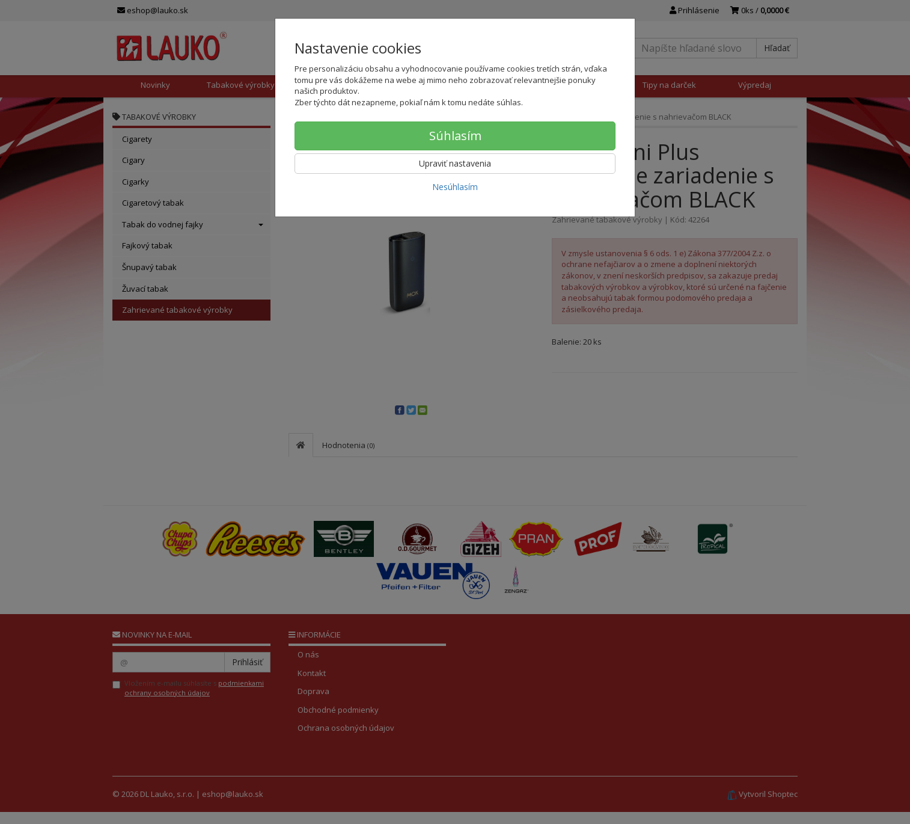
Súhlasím (455, 136)
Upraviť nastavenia (455, 163)
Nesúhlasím (455, 186)
